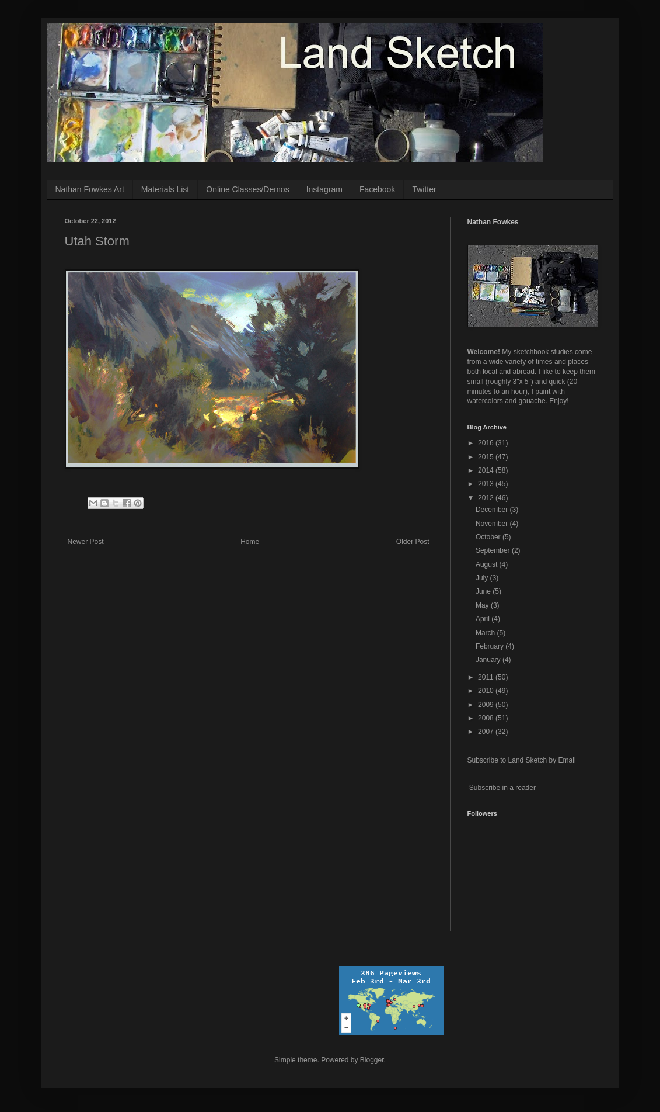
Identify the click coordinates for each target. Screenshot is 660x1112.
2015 (486, 457)
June (484, 591)
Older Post (412, 542)
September (494, 550)
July (483, 578)
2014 (486, 470)
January (489, 660)
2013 (486, 484)
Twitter (424, 189)
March (486, 633)
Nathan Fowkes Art (89, 189)
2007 (486, 732)
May (483, 605)
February (490, 646)
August (488, 564)
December (493, 509)
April (483, 619)
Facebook (377, 189)
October (489, 537)
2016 (486, 443)
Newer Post (86, 542)
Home (249, 542)
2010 (486, 691)
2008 (486, 718)
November (493, 523)
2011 (486, 677)
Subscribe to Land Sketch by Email (521, 760)
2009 (486, 705)
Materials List (165, 189)
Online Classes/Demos (247, 189)
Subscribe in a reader (502, 788)
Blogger (372, 1060)
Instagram (324, 189)
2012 (486, 498)
